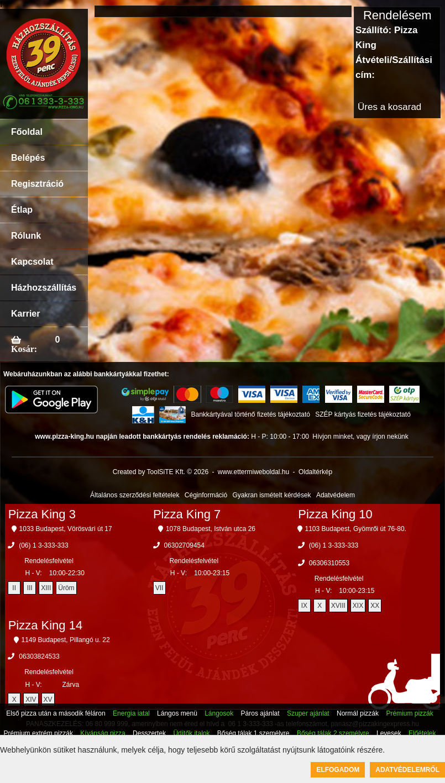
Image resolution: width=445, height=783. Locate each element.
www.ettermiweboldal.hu (253, 472)
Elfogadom (337, 770)
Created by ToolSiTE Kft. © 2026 (160, 472)
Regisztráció (37, 183)
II (14, 588)
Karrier (25, 313)
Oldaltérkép (315, 472)
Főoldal (27, 131)
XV (48, 699)
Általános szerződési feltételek (134, 495)
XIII (46, 588)
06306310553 (329, 563)
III (30, 588)
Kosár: (24, 348)
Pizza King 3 (42, 514)
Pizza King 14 (45, 625)
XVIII (338, 605)
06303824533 (39, 656)
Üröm (66, 588)
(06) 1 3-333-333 (43, 545)
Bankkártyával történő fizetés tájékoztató (250, 414)
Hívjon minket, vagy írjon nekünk (360, 436)
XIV (30, 699)
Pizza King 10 (335, 514)
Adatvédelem (335, 495)
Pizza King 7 (187, 514)
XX (374, 605)
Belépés (28, 157)
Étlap (22, 209)
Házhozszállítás (43, 287)
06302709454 (184, 545)
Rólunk (26, 235)
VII (159, 588)
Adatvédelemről (407, 770)
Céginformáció (206, 495)
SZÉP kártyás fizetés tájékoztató (363, 414)
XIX (358, 605)
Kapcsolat (32, 261)
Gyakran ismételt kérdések (272, 495)
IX (304, 605)
